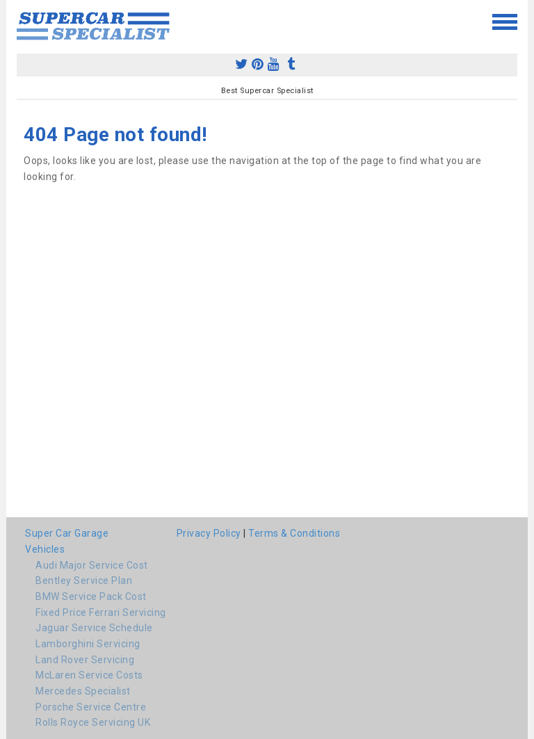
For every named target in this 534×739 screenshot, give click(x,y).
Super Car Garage (66, 533)
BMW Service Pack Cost (91, 596)
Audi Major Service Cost (91, 565)
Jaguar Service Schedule (94, 627)
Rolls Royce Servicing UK (92, 722)
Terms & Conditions (294, 533)
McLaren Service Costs (89, 675)
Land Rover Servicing (84, 659)
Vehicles (45, 549)
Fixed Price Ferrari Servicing (100, 612)
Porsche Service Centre (90, 707)
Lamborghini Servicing (87, 643)
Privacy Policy (209, 533)
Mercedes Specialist (83, 691)
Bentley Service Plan (83, 580)
